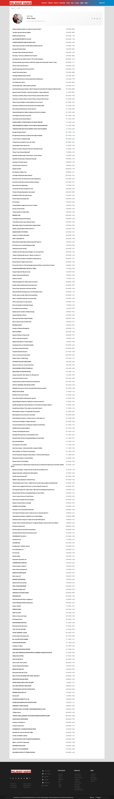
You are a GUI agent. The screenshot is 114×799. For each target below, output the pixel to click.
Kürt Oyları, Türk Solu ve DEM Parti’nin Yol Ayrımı (25, 55)
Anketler (93, 776)
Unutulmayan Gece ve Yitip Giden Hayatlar (23, 345)
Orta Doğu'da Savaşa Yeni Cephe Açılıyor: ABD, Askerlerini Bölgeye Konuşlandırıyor (34, 489)
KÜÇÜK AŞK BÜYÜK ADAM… (19, 642)
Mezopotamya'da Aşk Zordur (20, 626)
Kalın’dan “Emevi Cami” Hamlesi (21, 395)
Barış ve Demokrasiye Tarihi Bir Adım (22, 321)
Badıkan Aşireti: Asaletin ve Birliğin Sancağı (23, 311)
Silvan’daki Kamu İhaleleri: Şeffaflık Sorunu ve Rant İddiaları (28, 516)
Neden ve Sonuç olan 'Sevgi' (20, 616)
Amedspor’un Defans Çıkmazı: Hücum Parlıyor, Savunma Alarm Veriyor (31, 95)
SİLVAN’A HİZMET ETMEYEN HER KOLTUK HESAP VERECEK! (28, 122)
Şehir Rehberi (78, 788)
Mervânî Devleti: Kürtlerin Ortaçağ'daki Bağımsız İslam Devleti (28, 438)
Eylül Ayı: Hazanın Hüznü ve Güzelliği (22, 503)
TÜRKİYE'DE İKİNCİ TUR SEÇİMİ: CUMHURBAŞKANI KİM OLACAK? (29, 709)
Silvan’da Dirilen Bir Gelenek (20, 248)
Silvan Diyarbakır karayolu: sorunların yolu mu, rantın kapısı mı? (29, 418)
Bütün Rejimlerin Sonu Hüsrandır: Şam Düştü (24, 414)
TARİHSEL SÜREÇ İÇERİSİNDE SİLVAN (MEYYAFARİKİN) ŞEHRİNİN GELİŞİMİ (31, 715)
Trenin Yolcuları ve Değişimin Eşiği (21, 139)
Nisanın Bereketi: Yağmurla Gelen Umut (22, 262)
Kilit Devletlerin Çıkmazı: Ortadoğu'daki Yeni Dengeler (26, 411)
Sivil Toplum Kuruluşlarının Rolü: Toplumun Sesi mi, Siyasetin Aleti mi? (30, 513)
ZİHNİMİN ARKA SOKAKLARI (20, 562)
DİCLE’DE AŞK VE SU (18, 659)
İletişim (45, 785)
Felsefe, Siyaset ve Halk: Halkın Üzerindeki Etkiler (25, 295)
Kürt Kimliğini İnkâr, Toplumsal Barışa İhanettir (24, 85)
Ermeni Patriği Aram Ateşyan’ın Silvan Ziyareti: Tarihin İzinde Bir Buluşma (31, 454)
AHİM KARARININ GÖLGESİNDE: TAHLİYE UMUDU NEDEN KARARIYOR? (30, 125)
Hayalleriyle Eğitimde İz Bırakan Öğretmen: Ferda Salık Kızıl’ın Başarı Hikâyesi (32, 405)
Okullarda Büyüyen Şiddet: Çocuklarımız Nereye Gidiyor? (27, 29)
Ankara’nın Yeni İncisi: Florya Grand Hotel (23, 365)
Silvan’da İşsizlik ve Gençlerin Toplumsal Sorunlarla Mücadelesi (29, 519)
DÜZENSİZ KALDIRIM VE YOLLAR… (21, 699)
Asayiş (77, 3)
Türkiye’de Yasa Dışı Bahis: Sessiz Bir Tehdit (24, 142)
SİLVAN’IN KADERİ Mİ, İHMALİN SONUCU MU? (24, 42)
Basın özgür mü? (17, 576)
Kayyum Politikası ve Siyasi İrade (21, 335)
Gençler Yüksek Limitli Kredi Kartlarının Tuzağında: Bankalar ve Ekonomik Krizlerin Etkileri (35, 523)
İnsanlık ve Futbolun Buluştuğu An (21, 328)
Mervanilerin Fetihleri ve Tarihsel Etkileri (23, 458)
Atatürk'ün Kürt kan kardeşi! (20, 582)
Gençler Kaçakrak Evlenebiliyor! (21, 666)
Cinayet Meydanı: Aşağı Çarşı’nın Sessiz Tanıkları (25, 205)
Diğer (86, 3)
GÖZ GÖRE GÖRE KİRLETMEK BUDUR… (22, 685)
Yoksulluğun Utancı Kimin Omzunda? (22, 115)
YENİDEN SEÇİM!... (17, 609)
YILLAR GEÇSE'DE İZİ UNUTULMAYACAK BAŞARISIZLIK (26, 739)
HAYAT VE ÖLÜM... (17, 612)
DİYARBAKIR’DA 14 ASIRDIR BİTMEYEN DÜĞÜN (24, 729)
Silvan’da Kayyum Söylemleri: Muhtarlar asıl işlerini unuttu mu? (28, 401)
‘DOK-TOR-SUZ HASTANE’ (19, 629)
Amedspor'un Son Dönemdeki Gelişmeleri (23, 509)
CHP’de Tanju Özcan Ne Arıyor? (20, 65)
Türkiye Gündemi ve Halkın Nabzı (21, 212)
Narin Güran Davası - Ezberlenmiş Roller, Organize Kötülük (27, 448)
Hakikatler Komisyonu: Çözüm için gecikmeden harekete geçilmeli (30, 388)
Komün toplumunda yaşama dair (21, 198)
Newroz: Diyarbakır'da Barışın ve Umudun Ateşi (24, 298)
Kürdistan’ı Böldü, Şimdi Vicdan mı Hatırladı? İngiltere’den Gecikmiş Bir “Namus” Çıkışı (35, 62)
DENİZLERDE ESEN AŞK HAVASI (20, 679)
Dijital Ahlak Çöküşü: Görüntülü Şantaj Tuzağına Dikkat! (26, 225)
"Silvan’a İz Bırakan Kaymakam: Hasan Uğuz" (24, 192)
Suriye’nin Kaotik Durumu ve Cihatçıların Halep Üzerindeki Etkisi (29, 424)
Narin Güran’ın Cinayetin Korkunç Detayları (23, 499)
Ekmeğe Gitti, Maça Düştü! (19, 49)
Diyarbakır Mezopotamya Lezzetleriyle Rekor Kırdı (25, 434)
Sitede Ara (93, 774)
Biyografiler (93, 777)
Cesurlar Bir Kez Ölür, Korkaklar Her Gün (23, 188)
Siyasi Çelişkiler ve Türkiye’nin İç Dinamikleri (24, 451)
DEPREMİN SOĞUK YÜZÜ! (19, 745)
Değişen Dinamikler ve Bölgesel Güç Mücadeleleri (25, 473)
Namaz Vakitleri (78, 777)
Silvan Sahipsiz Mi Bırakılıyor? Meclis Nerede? (24, 109)
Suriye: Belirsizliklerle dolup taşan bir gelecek (24, 398)
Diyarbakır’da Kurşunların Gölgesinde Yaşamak (24, 158)
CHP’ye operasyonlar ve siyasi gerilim (22, 301)
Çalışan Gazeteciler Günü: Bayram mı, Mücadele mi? (26, 375)
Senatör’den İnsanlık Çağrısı (20, 72)
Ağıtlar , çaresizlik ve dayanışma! (21, 742)
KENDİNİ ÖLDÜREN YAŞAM (19, 572)
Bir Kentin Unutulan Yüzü (19, 526)
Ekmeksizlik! (16, 695)
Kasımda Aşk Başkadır (18, 441)
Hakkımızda (13, 783)
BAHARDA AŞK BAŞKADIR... (19, 579)
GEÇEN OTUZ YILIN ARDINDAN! (20, 749)
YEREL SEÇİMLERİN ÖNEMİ (19, 586)
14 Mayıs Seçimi (17, 712)
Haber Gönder (26, 787)
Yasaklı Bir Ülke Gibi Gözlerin (20, 351)
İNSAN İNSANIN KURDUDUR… (20, 622)
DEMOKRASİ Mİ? (17, 596)
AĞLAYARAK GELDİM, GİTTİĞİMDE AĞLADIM (24, 752)
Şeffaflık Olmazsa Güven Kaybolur (21, 428)
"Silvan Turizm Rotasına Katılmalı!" (21, 152)
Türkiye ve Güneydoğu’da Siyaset (21, 431)
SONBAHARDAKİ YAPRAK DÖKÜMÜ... (22, 649)
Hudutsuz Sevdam (17, 278)
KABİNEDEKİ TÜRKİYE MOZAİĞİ (20, 705)
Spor (72, 3)
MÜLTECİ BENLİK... (17, 331)
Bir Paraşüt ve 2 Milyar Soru (20, 172)
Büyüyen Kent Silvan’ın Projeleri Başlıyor (23, 341)
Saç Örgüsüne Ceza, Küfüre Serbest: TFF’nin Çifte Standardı (28, 59)
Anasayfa (13, 8)
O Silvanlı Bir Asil (17, 539)
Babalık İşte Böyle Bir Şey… (19, 35)
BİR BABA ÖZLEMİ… (17, 325)
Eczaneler (77, 779)
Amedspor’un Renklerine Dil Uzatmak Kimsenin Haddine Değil (28, 105)
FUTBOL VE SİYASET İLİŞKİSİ (20, 735)
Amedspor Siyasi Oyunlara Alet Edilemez (23, 52)
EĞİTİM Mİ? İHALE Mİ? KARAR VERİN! (22, 361)
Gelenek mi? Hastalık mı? (19, 722)
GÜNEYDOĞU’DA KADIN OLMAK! (21, 592)
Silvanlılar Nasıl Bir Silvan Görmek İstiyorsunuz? (25, 533)
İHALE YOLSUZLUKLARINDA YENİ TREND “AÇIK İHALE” (26, 676)
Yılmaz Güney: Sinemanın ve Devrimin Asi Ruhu (24, 288)
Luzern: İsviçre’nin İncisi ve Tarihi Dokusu (23, 496)
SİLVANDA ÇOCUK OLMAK (19, 506)
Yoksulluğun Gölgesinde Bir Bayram (22, 218)
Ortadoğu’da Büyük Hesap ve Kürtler (22, 75)
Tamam (98, 797)
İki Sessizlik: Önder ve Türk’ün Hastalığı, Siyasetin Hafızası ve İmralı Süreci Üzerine (34, 265)
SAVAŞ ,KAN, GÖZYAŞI (18, 656)
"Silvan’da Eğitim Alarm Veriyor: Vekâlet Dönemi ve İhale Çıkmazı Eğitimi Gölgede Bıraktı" (35, 483)
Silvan (68, 3)
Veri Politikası (13, 787)
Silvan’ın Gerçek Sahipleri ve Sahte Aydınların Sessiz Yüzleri (28, 102)
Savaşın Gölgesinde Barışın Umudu (21, 272)
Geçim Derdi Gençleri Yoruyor (20, 378)
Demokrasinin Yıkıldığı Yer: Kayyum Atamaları (24, 421)
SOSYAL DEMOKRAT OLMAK (20, 632)
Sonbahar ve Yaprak (18, 646)
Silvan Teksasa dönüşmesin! (20, 569)
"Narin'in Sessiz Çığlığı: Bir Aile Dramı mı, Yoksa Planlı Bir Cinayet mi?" (30, 486)
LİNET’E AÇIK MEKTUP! (18, 238)
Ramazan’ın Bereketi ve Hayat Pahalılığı (23, 318)
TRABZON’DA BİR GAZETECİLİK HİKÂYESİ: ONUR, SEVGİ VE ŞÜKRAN (30, 129)
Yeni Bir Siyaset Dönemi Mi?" (20, 476)
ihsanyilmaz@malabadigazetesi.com (36, 21)
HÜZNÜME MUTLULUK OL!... (20, 536)
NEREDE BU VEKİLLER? (18, 669)
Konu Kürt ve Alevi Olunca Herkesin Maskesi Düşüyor (26, 182)
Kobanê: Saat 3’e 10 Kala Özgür (20, 358)
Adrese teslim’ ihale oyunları (20, 662)
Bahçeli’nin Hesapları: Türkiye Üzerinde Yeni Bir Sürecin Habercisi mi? (30, 469)
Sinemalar (77, 784)
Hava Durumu (78, 774)
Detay (92, 797)
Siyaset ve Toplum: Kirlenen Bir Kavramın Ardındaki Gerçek (28, 148)
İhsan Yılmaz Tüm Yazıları (27, 8)
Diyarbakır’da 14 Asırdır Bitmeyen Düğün (23, 732)
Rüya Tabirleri (94, 779)
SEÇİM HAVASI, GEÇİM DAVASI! (20, 719)
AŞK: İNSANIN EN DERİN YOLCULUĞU (22, 39)
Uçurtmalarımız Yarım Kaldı (20, 444)
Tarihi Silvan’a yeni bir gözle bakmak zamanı (24, 222)
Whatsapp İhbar (27, 785)
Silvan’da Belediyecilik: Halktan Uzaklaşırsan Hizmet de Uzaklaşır (29, 112)
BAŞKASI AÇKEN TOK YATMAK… (21, 232)
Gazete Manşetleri (79, 789)
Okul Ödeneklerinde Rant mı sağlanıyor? (23, 599)
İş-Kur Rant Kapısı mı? (18, 549)
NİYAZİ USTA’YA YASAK (18, 391)
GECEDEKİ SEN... (17, 543)
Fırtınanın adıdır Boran (18, 725)
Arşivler (45, 779)
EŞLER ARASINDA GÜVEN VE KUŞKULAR (23, 368)
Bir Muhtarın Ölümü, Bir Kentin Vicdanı (22, 195)
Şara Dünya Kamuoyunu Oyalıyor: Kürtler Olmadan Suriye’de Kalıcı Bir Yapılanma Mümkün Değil (37, 89)
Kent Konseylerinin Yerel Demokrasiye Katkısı (24, 529)
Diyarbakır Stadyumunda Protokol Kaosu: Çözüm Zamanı (27, 155)
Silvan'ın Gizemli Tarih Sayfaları (20, 461)
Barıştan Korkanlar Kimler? (19, 132)
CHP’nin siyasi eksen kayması (20, 338)
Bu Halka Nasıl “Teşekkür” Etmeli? (21, 546)
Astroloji (93, 781)
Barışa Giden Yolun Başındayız (20, 185)
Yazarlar (18, 8)
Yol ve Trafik (78, 776)
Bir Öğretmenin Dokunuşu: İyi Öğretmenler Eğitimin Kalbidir (28, 135)
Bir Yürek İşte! (16, 202)
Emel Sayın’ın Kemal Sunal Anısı (20, 348)
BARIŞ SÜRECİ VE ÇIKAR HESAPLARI (22, 371)
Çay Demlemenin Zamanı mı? (20, 165)
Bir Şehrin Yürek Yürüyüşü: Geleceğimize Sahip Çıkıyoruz (27, 258)
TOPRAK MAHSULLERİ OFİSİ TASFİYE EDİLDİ (24, 689)
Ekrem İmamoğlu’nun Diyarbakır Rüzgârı (23, 305)
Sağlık (82, 3)
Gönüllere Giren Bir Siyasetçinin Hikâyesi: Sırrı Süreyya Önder (28, 252)
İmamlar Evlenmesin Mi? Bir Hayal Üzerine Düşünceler (26, 381)
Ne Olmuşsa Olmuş (17, 619)
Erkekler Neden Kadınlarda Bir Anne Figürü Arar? (25, 285)
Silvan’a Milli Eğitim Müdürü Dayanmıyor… (23, 602)
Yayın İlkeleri (13, 785)
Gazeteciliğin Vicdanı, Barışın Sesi (21, 145)
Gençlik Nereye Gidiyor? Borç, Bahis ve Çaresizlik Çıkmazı (27, 408)
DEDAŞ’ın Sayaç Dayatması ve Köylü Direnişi (24, 479)
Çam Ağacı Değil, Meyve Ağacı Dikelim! (22, 175)
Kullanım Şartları (27, 783)
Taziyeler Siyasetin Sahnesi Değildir (22, 32)
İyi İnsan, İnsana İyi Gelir (19, 208)
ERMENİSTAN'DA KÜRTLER (19, 692)
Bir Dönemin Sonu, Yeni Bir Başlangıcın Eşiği (24, 245)
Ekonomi (44, 3)
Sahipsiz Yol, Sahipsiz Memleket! (21, 235)
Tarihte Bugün (78, 782)
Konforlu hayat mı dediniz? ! (20, 566)
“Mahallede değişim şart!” (19, 589)
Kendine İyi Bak (16, 556)
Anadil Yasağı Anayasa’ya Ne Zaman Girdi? (23, 69)
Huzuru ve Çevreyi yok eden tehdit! (21, 355)
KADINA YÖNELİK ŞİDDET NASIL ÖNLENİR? (23, 682)
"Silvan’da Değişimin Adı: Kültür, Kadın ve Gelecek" (25, 281)
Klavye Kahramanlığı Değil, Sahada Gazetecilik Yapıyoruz (27, 242)
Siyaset (56, 3)
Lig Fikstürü (77, 781)
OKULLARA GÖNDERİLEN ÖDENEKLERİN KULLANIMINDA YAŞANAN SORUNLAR (32, 652)
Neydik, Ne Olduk (17, 168)
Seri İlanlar (77, 786)
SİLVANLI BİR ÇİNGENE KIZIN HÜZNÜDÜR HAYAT (25, 702)
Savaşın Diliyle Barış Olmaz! (20, 315)
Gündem (50, 3)
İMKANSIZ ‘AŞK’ (17, 215)
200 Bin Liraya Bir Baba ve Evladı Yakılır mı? (23, 228)
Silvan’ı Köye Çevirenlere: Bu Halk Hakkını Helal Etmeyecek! (28, 45)
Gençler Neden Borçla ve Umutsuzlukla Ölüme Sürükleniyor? (28, 79)
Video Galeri (46, 773)
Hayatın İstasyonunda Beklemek (21, 275)
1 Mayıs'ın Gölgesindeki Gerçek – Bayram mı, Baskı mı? (27, 255)
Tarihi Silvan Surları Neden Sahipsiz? (22, 119)
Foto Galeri (46, 771)
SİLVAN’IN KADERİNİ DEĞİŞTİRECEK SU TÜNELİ (24, 268)
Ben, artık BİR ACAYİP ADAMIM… (21, 639)
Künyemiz (45, 782)
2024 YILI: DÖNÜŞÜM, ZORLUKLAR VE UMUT (24, 385)
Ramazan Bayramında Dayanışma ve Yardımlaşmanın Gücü (27, 291)
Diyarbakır (62, 3)
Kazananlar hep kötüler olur (20, 559)
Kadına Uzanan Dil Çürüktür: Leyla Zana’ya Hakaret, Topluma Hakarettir (31, 92)
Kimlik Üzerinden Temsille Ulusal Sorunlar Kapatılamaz (27, 178)
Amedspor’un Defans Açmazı (20, 162)
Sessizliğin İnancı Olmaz (19, 82)
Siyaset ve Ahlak (17, 606)
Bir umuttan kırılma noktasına (20, 308)
